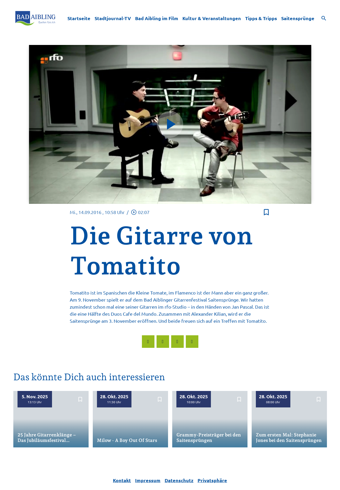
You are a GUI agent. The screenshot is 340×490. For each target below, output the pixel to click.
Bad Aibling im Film (156, 18)
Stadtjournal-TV (113, 18)
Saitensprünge (297, 18)
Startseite (78, 18)
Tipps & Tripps (261, 18)
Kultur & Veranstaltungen (211, 18)
